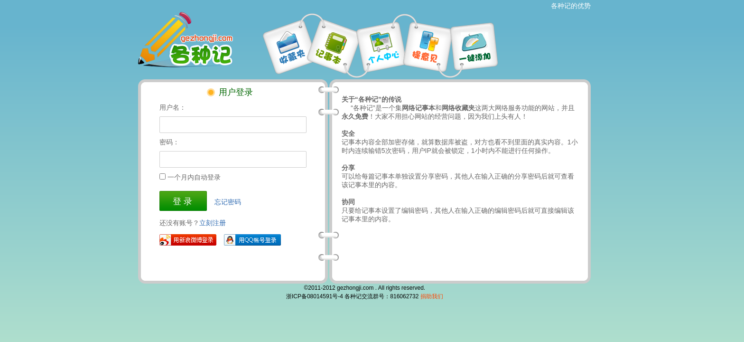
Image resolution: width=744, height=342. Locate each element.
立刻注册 (212, 223)
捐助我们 (431, 296)
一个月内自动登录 (194, 177)
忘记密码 (227, 202)
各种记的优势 (571, 6)
